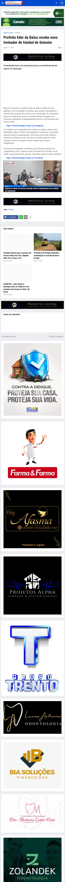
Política (17, 33)
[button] (2, 3)
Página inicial (8, 33)
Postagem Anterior (9, 336)
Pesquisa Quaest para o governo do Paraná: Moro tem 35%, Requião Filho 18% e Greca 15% (17, 255)
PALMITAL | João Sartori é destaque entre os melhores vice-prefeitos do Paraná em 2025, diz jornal (16, 288)
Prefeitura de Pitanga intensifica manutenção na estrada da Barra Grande (46, 255)
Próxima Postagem (56, 336)
